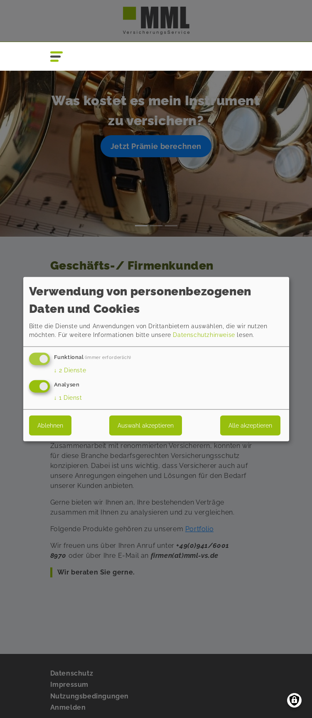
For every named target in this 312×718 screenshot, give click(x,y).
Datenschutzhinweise (204, 335)
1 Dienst (68, 397)
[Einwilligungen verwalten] (294, 700)
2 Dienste (70, 370)
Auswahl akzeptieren (146, 425)
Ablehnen (50, 425)
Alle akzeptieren (250, 425)
